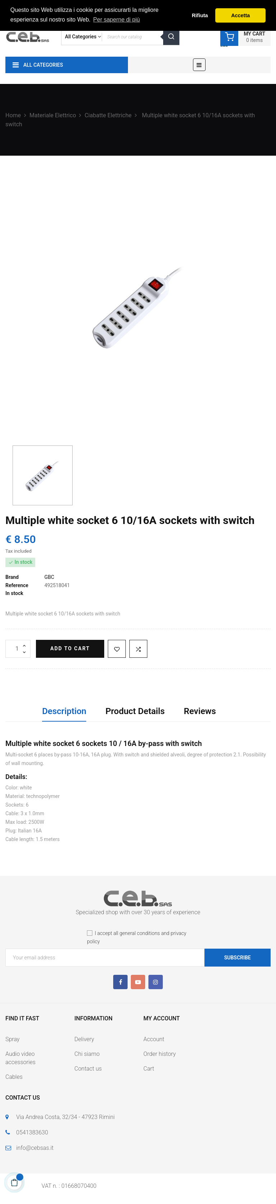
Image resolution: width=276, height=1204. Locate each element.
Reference (16, 585)
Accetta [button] (240, 15)
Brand (12, 577)
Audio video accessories (20, 1058)
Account (153, 1039)
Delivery (84, 1039)
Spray (12, 1039)
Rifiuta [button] (200, 15)
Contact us (88, 1068)
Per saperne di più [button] (116, 19)
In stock (14, 593)
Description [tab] (64, 711)
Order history (159, 1053)
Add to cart (70, 648)
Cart (148, 1068)
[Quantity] (18, 649)
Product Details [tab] (135, 711)
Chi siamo (87, 1053)
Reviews (200, 711)
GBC (49, 577)
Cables (14, 1076)
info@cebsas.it (35, 1147)
